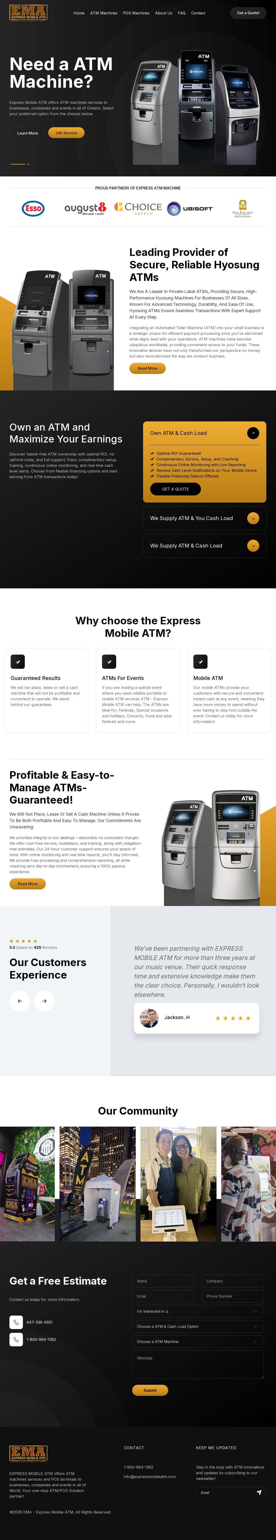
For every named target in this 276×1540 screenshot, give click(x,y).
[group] (197, 991)
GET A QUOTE (175, 489)
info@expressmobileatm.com (150, 1476)
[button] (27, 133)
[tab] (205, 433)
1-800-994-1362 (138, 1467)
